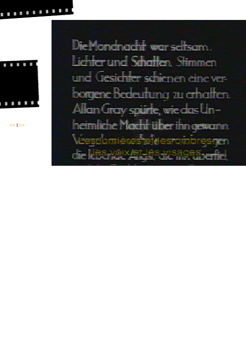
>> (21, 125)
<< (12, 125)
